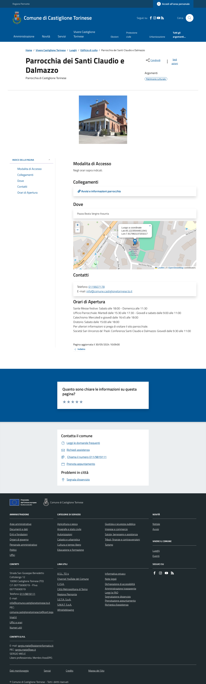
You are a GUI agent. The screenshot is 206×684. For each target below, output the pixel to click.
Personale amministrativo (23, 545)
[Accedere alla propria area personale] (173, 4)
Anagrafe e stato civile (69, 529)
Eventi (156, 556)
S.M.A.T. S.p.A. (64, 605)
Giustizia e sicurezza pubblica (120, 524)
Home (29, 50)
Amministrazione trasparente (120, 588)
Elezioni (114, 37)
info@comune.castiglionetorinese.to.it (109, 291)
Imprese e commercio (116, 529)
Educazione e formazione (70, 550)
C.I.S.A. (60, 584)
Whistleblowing (65, 610)
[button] (135, 242)
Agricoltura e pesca (67, 524)
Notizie (156, 524)
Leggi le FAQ (111, 592)
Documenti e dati (19, 529)
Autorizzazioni (64, 534)
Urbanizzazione (157, 37)
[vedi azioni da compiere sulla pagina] (172, 61)
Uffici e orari (16, 622)
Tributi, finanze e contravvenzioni (122, 539)
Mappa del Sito (96, 671)
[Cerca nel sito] (188, 18)
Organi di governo (19, 539)
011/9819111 (27, 594)
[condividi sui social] (153, 60)
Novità (46, 36)
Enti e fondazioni (19, 534)
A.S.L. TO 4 (63, 574)
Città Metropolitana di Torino (72, 589)
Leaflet (159, 268)
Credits (69, 671)
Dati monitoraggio (19, 671)
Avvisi (156, 529)
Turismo (109, 545)
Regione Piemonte (21, 3)
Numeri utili (16, 627)
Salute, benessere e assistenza (121, 534)
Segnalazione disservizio (118, 596)
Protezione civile (131, 34)
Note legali (111, 579)
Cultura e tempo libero (69, 545)
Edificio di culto (89, 50)
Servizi (62, 36)
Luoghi (73, 50)
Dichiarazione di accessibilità (120, 584)
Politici (13, 550)
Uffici (12, 555)
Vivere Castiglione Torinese (84, 34)
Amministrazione (24, 36)
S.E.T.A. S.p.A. (64, 599)
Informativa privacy (115, 574)
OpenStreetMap (175, 268)
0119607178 (97, 287)
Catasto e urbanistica (68, 539)
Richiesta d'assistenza (116, 605)
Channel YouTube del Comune (73, 579)
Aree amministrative (20, 524)
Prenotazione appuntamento (120, 601)
